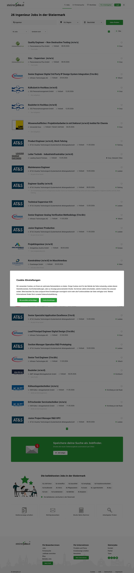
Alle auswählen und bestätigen (28, 300)
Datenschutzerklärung (49, 294)
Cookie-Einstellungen (49, 300)
